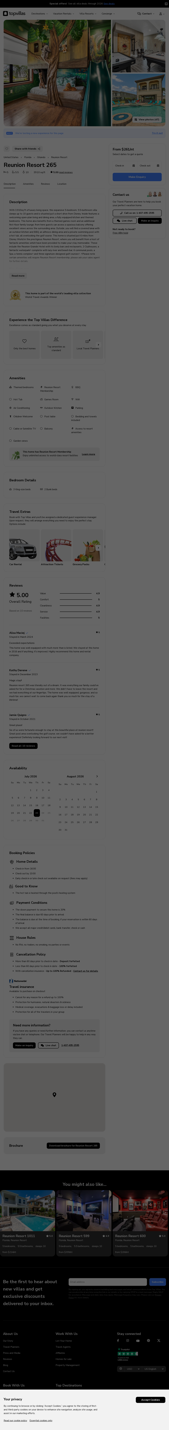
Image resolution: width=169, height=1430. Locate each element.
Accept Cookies (150, 1400)
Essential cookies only (41, 1420)
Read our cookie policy (15, 1420)
